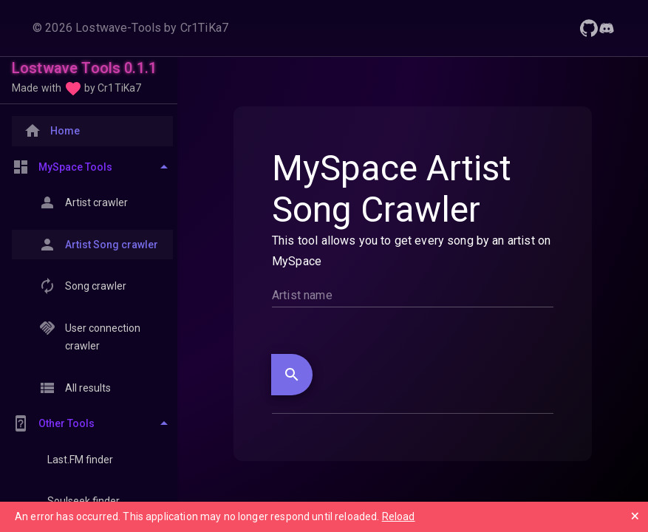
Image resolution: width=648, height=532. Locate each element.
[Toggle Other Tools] (92, 424)
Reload (398, 516)
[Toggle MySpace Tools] (92, 167)
